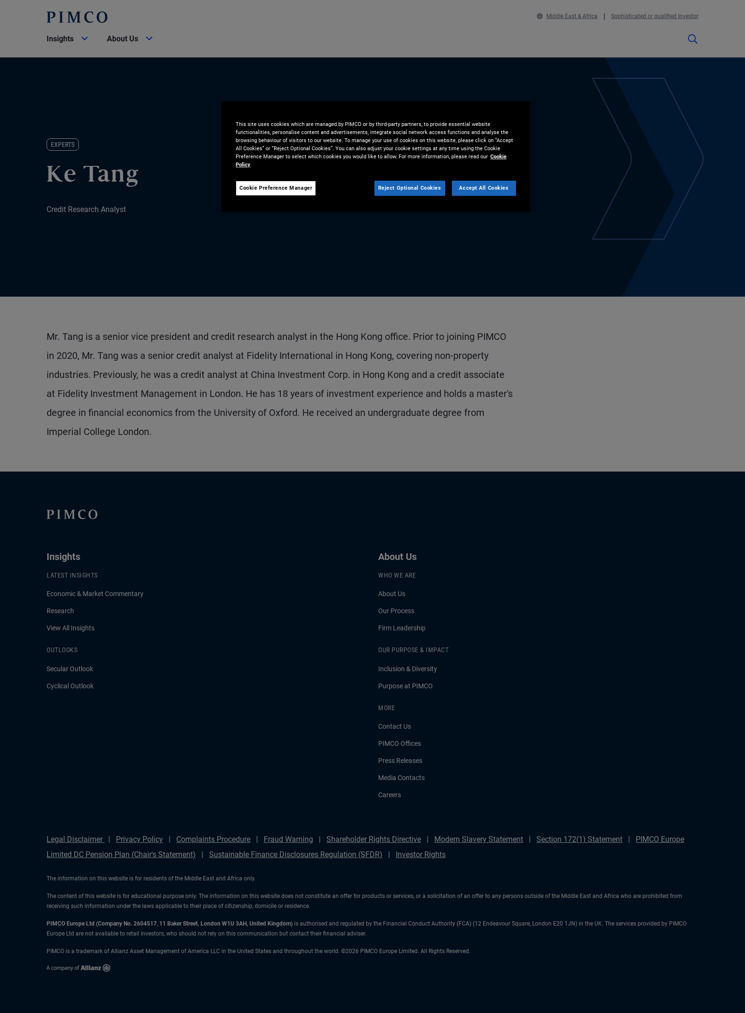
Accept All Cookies (483, 187)
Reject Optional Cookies (409, 187)
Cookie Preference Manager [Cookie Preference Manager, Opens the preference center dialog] (275, 187)
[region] (375, 156)
